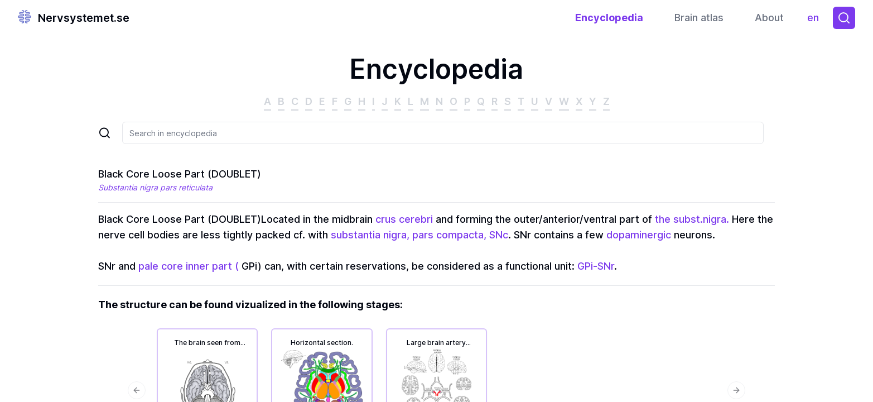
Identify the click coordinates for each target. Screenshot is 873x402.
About (769, 17)
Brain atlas (699, 17)
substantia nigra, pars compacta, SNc (419, 235)
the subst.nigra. (692, 219)
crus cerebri (404, 219)
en (815, 20)
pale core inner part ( (188, 266)
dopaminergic (638, 235)
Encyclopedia (609, 17)
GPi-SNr (595, 266)
